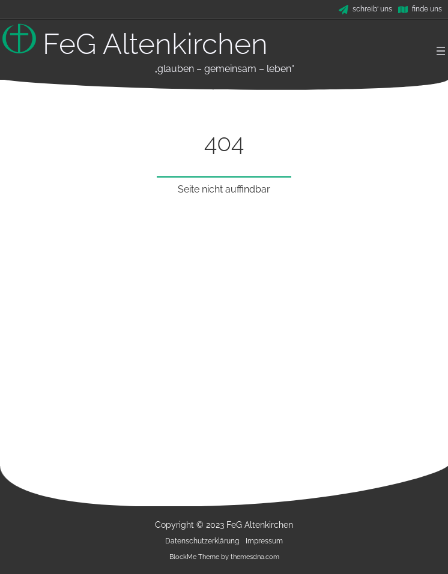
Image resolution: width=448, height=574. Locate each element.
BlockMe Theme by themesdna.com (224, 557)
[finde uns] (420, 9)
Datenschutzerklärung (202, 541)
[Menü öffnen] (441, 51)
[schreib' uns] (365, 9)
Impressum (264, 541)
